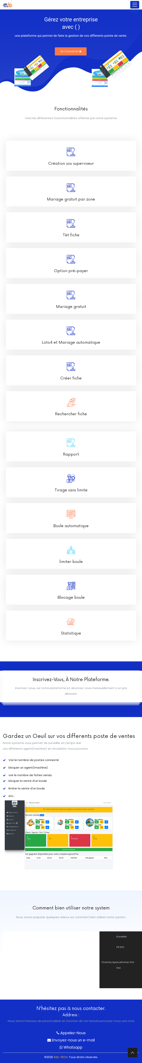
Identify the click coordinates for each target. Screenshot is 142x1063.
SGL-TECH (61, 1057)
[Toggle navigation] (134, 5)
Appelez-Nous (71, 1033)
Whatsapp (71, 1047)
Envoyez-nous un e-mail (71, 1040)
